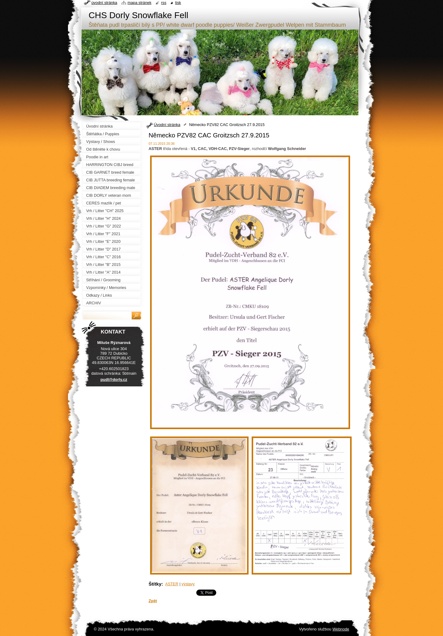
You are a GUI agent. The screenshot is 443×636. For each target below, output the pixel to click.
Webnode (340, 629)
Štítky (155, 584)
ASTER (171, 584)
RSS (163, 2)
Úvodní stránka (167, 124)
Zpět (153, 600)
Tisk (178, 2)
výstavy (188, 584)
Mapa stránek (140, 2)
